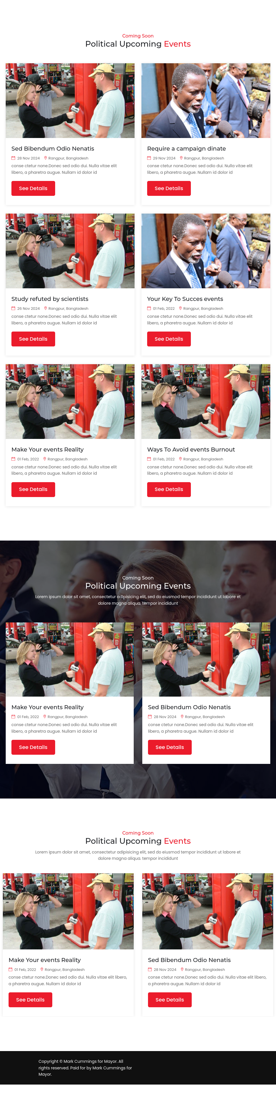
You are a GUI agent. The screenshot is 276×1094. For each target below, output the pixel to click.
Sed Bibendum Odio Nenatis (52, 149)
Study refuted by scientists (49, 301)
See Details (34, 189)
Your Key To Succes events (185, 301)
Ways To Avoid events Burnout (191, 453)
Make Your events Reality (47, 453)
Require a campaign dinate (186, 149)
